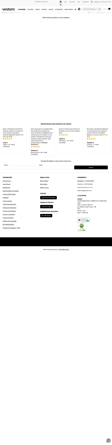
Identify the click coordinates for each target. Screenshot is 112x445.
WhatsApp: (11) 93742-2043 (100, 1)
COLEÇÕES (30, 9)
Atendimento (6, 187)
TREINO (37, 9)
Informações (86, 1)
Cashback (5, 197)
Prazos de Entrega (8, 218)
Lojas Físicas (6, 184)
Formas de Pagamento (9, 204)
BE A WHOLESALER (8, 224)
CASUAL (50, 9)
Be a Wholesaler (46, 215)
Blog (79, 1)
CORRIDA (44, 9)
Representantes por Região (10, 191)
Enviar (91, 167)
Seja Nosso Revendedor (48, 197)
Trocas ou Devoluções (9, 211)
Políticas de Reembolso (9, 208)
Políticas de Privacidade (9, 221)
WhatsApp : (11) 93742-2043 (85, 181)
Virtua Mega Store (64, 249)
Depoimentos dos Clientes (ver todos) (56, 123)
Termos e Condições (9, 214)
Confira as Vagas (47, 206)
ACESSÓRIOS (59, 9)
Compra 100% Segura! (9, 194)
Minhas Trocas (44, 187)
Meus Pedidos (44, 181)
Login (65, 1)
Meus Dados (43, 184)
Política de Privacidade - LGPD (11, 228)
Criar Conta (72, 1)
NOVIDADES (21, 9)
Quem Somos (7, 181)
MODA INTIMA (69, 9)
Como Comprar (7, 201)
